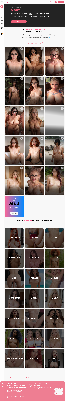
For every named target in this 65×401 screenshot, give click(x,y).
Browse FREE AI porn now (19, 22)
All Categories (10, 360)
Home (12, 7)
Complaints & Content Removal (33, 374)
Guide (27, 370)
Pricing (8, 370)
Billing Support (10, 368)
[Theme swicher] (53, 2)
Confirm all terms (59, 393)
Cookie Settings (59, 389)
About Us (28, 364)
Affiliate (9, 372)
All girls (8, 362)
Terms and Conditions (17, 398)
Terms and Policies (30, 376)
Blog (27, 368)
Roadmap (28, 366)
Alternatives (28, 372)
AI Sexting (28, 360)
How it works (29, 362)
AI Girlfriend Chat (30, 358)
